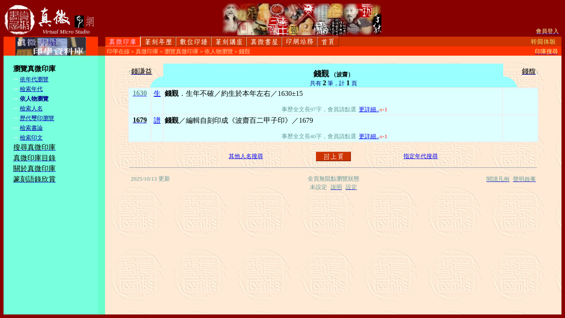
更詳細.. (369, 109)
